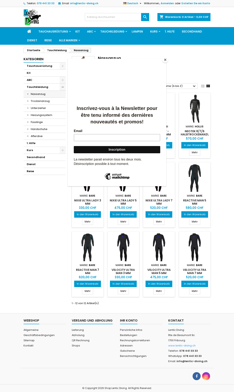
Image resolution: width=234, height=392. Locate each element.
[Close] (165, 60)
